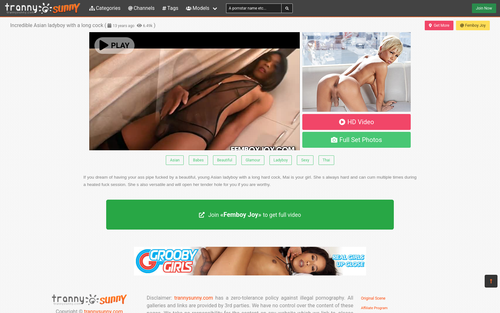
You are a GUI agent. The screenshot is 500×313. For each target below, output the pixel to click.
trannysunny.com (193, 298)
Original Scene (373, 298)
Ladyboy (281, 160)
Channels (141, 8)
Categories (105, 8)
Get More (439, 25)
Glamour (253, 160)
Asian (175, 160)
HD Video (356, 122)
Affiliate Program (374, 308)
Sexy (305, 160)
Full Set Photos (356, 140)
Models (197, 8)
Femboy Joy (473, 25)
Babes (198, 160)
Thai (326, 160)
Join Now (484, 8)
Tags (170, 8)
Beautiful (224, 160)
